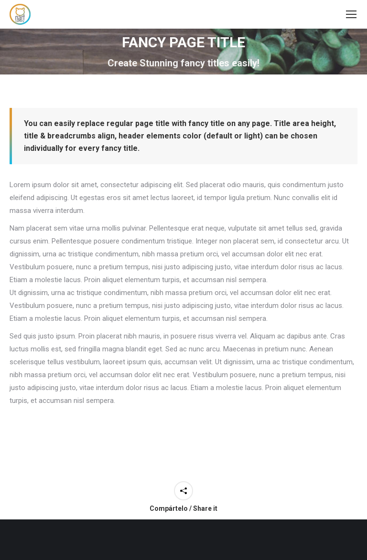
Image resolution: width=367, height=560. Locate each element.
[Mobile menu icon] (351, 14)
